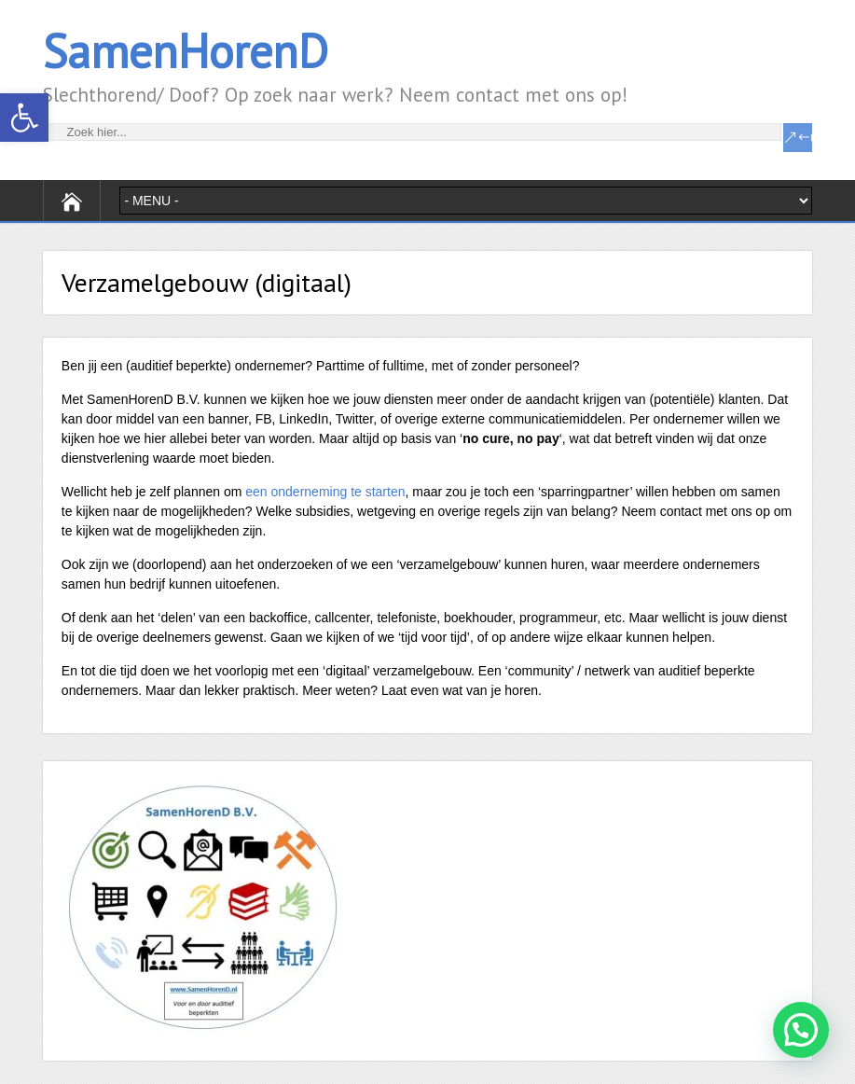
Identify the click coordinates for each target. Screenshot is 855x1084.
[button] (24, 117)
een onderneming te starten (325, 491)
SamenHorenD (185, 51)
